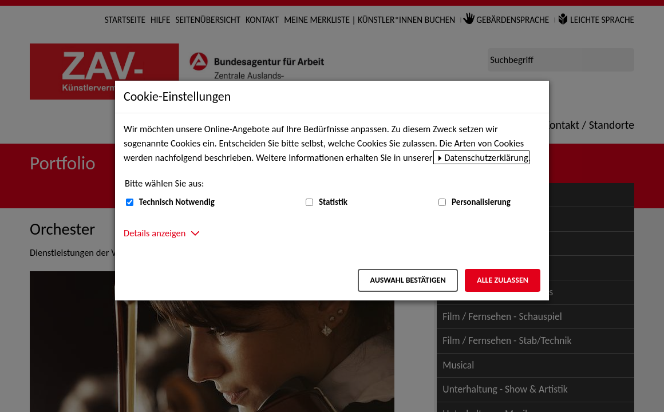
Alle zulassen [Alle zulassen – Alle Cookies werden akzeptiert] (502, 280)
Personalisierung (481, 202)
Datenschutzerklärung (486, 157)
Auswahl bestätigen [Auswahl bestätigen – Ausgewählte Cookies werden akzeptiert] (407, 280)
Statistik (333, 202)
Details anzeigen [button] (154, 233)
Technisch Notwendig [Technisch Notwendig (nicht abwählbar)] (177, 202)
